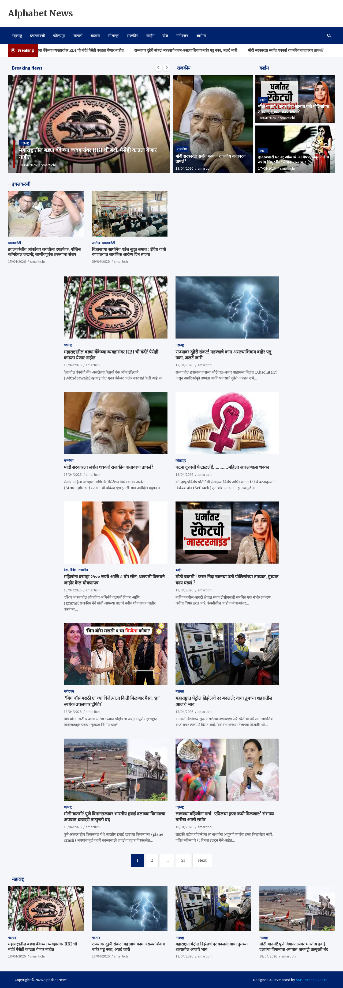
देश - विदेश (70, 570)
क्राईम (150, 35)
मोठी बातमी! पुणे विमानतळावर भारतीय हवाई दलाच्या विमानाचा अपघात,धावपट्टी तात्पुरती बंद (293, 946)
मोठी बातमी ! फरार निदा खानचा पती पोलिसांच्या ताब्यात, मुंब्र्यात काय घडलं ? (293, 109)
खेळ (165, 35)
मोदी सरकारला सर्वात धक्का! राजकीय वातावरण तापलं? (295, 50)
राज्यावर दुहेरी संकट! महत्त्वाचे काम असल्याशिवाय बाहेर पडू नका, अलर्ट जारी (195, 50)
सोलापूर (113, 35)
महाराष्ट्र (17, 35)
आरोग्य (201, 35)
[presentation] (158, 67)
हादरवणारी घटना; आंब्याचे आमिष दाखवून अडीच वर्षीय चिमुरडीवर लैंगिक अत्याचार (293, 159)
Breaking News (27, 68)
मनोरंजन (182, 35)
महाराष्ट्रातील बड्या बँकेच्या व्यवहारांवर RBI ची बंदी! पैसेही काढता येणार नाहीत (80, 50)
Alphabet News (40, 13)
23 (183, 860)
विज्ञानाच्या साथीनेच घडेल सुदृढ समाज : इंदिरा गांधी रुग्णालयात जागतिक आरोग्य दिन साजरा (129, 252)
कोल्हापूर (59, 35)
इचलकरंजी (37, 35)
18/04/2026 (28, 164)
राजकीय (132, 35)
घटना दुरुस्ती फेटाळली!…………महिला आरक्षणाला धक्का (222, 467)
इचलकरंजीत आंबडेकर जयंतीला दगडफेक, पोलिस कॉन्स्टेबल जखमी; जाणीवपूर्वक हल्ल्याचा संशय (44, 252)
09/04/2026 (101, 261)
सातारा (95, 35)
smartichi (48, 164)
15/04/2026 (17, 261)
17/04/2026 (267, 168)
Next (202, 860)
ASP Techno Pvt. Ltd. (312, 979)
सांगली (78, 35)
